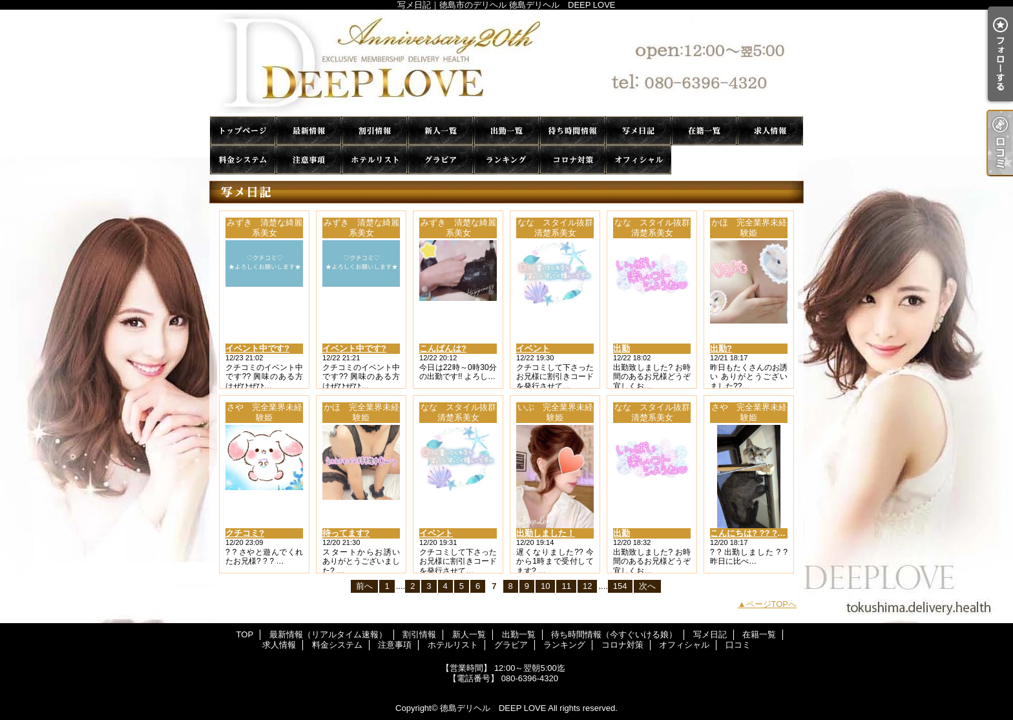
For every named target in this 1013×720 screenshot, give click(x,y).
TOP (243, 130)
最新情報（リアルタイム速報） (309, 130)
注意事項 (309, 159)
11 (565, 586)
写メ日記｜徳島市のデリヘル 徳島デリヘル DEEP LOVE (506, 63)
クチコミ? (244, 533)
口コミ (704, 159)
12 (587, 586)
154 (620, 586)
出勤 (621, 348)
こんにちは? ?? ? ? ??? (756, 533)
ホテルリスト (375, 159)
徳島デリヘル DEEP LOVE (493, 708)
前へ (364, 586)
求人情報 (770, 130)
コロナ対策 (572, 159)
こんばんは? (442, 348)
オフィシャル (638, 159)
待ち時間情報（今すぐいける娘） (572, 130)
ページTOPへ (771, 604)
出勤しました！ (545, 533)
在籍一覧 (704, 130)
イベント (533, 348)
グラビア (441, 159)
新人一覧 (441, 130)
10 (545, 586)
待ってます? (346, 533)
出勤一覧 (506, 130)
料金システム (243, 159)
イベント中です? (257, 348)
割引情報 (375, 130)
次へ (647, 586)
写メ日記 (638, 130)
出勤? (721, 348)
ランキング (506, 159)
